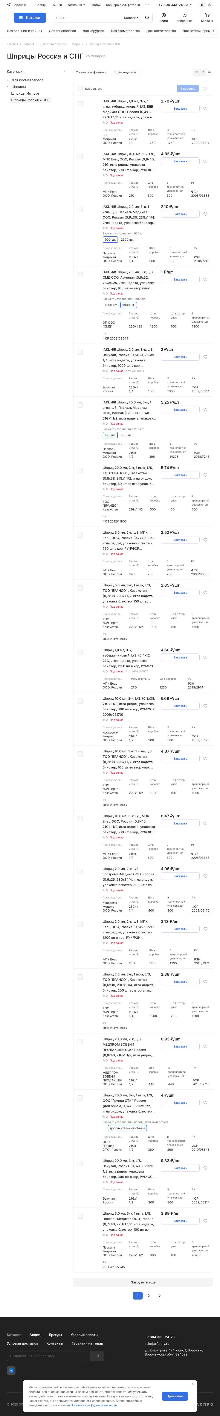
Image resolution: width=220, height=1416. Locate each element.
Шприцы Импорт (25, 93)
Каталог (14, 1335)
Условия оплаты (84, 1335)
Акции (34, 1335)
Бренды (55, 1335)
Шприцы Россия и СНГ (30, 100)
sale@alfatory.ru (157, 1344)
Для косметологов (27, 80)
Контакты (54, 1343)
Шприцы (19, 87)
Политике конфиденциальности (94, 1405)
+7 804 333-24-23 (173, 5)
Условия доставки (22, 1343)
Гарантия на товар (87, 1343)
